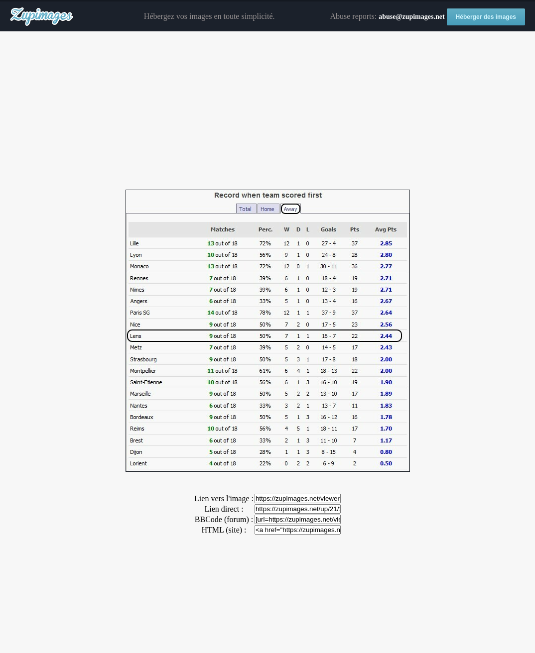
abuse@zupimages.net (411, 16)
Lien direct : (223, 509)
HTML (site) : (223, 530)
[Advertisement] (267, 111)
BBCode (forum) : (224, 519)
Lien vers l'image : (224, 498)
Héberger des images (486, 16)
